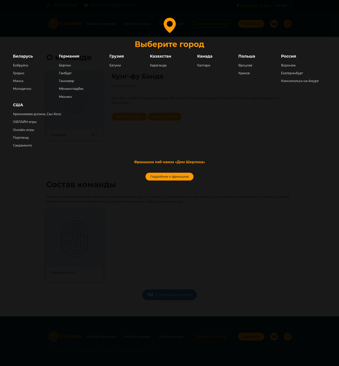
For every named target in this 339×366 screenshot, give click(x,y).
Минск (18, 81)
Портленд (21, 138)
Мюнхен (65, 97)
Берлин (65, 65)
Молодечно (22, 89)
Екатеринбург (292, 73)
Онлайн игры (23, 130)
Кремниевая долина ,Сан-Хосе (37, 114)
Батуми (115, 65)
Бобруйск (20, 65)
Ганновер (66, 81)
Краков (244, 73)
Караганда (158, 65)
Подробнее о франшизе (169, 177)
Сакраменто (22, 145)
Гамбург (65, 73)
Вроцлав (245, 65)
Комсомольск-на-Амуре (300, 81)
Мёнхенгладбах (71, 89)
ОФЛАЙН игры (25, 122)
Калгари (203, 65)
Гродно (18, 73)
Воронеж (288, 65)
